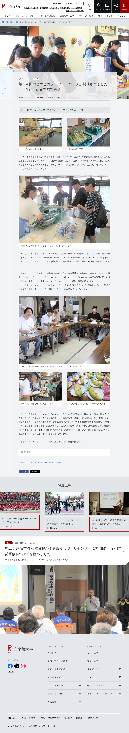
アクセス (23, 718)
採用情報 (67, 718)
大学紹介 (6, 15)
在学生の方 (44, 8)
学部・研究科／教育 (24, 15)
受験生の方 (93, 652)
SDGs (63, 97)
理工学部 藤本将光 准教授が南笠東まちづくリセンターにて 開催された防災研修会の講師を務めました (63, 551)
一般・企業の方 (76, 8)
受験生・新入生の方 (31, 8)
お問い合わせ (12, 718)
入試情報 (121, 15)
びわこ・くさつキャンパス (33, 97)
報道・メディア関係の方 (75, 11)
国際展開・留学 (67, 15)
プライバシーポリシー (49, 726)
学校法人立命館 (53, 718)
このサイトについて (14, 726)
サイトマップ (27, 726)
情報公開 (79, 718)
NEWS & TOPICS (12, 22)
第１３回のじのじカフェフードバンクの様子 (41, 462)
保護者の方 (53, 8)
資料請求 (32, 718)
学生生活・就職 (86, 15)
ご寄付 (43, 718)
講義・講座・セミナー (56, 560)
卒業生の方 (64, 8)
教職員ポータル (93, 718)
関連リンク (37, 726)
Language (57, 4)
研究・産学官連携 (47, 15)
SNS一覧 (11, 671)
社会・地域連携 (105, 15)
